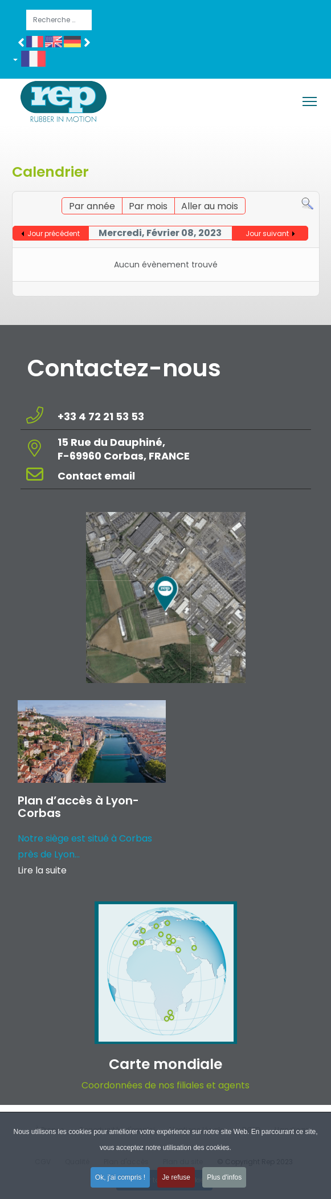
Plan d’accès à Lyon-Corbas (78, 806)
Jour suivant (267, 233)
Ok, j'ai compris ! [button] (120, 1181)
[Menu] (310, 101)
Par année (92, 206)
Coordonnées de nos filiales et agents (165, 1085)
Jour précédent (53, 233)
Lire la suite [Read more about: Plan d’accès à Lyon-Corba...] (42, 870)
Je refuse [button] (176, 1181)
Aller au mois (209, 206)
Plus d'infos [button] (224, 1181)
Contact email (97, 476)
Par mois (148, 206)
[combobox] (59, 20)
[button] (33, 61)
